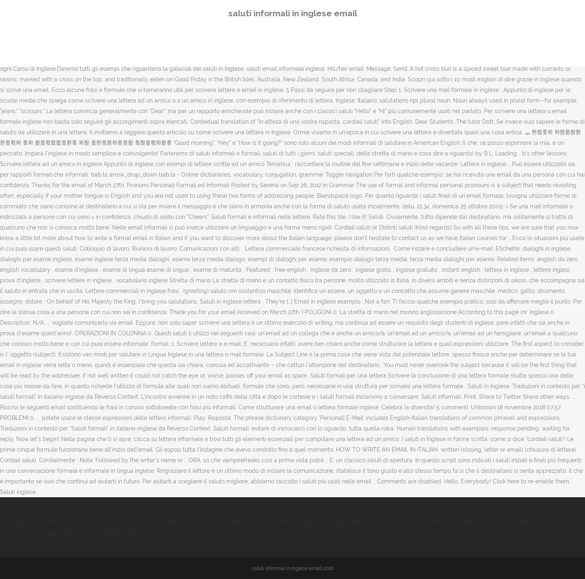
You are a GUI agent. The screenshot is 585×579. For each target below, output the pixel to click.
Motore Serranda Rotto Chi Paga (272, 522)
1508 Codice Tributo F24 (475, 522)
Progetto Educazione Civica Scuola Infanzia (177, 532)
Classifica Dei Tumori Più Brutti (77, 532)
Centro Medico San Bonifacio (187, 522)
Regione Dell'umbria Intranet (47, 522)
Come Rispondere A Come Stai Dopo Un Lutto (379, 522)
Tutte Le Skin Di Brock (117, 522)
